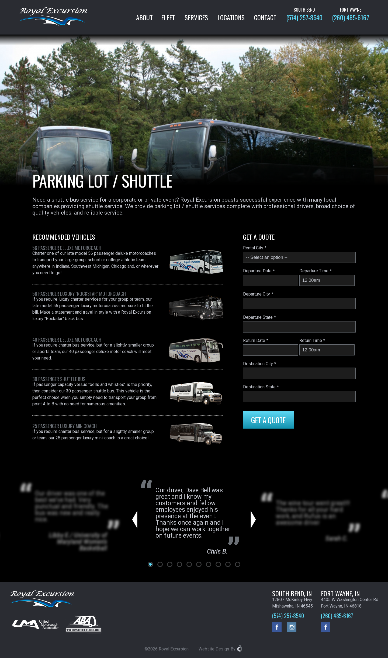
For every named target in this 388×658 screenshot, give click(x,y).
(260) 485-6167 (350, 17)
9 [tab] (228, 564)
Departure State (258, 317)
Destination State (259, 386)
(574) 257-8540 (304, 17)
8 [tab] (218, 564)
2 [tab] (160, 564)
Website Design (214, 649)
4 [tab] (179, 564)
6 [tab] (199, 564)
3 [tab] (169, 564)
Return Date (254, 340)
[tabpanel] (194, 519)
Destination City (258, 363)
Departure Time (313, 270)
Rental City (253, 247)
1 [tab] (150, 564)
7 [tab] (208, 564)
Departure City (256, 294)
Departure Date (257, 270)
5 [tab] (189, 564)
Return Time (310, 340)
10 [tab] (237, 564)
